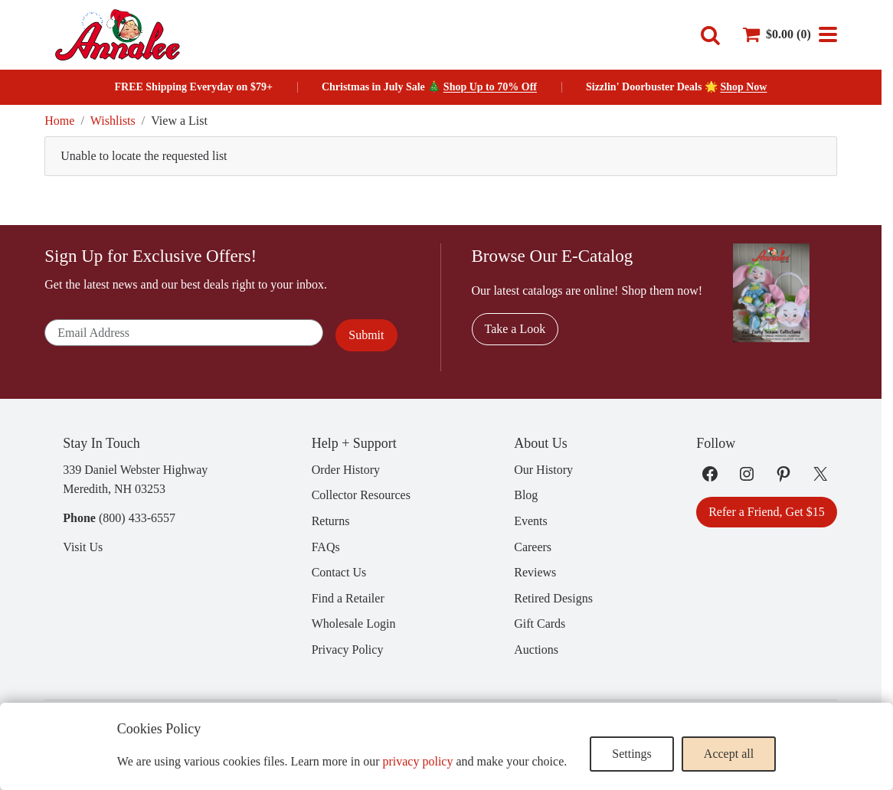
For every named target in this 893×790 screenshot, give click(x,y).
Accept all (729, 753)
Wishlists (113, 120)
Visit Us (83, 546)
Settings (632, 753)
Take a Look (515, 328)
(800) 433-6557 (137, 517)
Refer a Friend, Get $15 (766, 511)
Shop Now (743, 87)
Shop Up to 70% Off (490, 87)
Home (59, 120)
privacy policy (417, 761)
